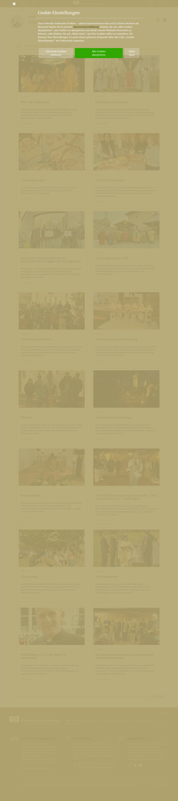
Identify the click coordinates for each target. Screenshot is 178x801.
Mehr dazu (132, 53)
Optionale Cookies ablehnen (56, 53)
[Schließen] (89, 3)
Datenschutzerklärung (86, 26)
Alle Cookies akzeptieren (99, 53)
